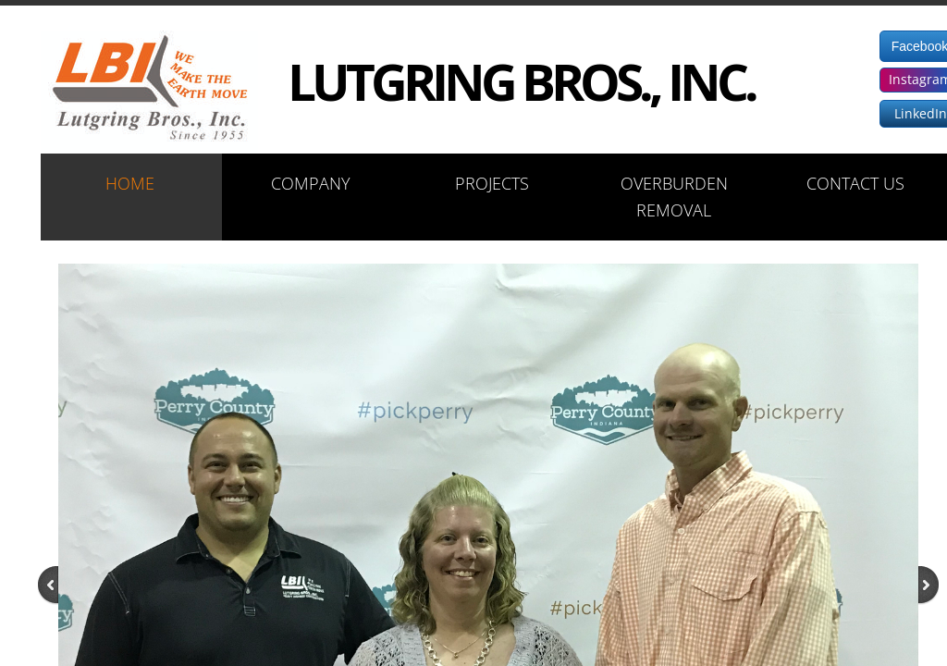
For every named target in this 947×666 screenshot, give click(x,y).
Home (129, 183)
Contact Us (855, 183)
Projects (492, 183)
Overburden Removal (674, 196)
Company (311, 183)
